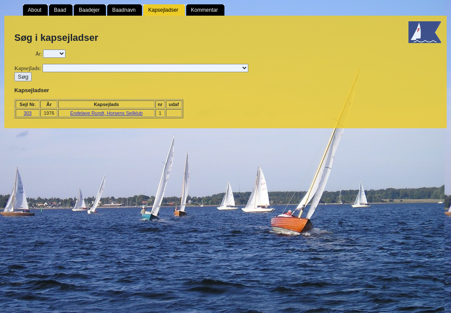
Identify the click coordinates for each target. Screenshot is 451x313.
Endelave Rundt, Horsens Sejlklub (106, 113)
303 (28, 113)
